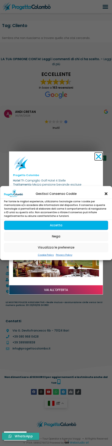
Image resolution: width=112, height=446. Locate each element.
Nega (56, 236)
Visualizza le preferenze (56, 247)
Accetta (56, 225)
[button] (106, 194)
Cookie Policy (46, 254)
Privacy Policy (64, 254)
